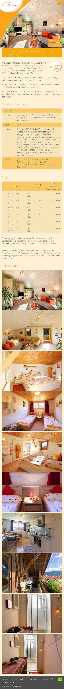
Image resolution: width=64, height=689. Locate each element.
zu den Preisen (55, 40)
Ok (60, 679)
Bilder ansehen (55, 45)
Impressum (6, 686)
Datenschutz (16, 686)
